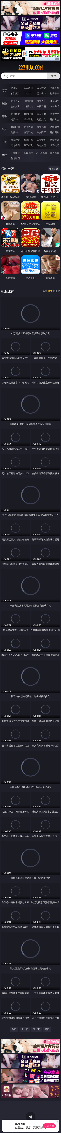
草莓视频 (28, 152)
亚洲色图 (28, 126)
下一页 (36, 1029)
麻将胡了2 (15, 93)
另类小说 (28, 145)
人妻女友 (41, 139)
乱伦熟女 (41, 119)
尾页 (47, 1029)
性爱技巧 (54, 145)
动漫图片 (54, 126)
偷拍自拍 (28, 113)
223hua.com (30, 67)
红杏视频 (54, 152)
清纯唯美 (28, 132)
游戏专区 (54, 87)
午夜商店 (15, 152)
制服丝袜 (15, 119)
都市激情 (15, 139)
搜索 (53, 75)
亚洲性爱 (15, 113)
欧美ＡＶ (41, 100)
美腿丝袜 (15, 132)
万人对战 (41, 87)
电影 (4, 116)
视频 (4, 103)
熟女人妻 (15, 106)
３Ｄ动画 (54, 100)
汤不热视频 (41, 152)
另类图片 (54, 132)
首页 (14, 1029)
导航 (4, 155)
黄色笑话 (41, 145)
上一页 (24, 1029)
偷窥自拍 (15, 126)
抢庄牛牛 (54, 93)
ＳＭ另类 (54, 106)
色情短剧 (15, 158)
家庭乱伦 (28, 139)
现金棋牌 (41, 93)
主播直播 (41, 106)
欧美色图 (41, 126)
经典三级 (28, 119)
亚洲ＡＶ (15, 100)
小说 (4, 142)
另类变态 (54, 119)
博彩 (4, 90)
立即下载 (49, 1125)
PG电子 (15, 87)
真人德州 (28, 87)
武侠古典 (54, 139)
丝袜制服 (28, 106)
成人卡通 (41, 113)
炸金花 (28, 93)
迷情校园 (15, 145)
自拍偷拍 (28, 100)
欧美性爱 (54, 113)
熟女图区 (41, 132)
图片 (4, 129)
